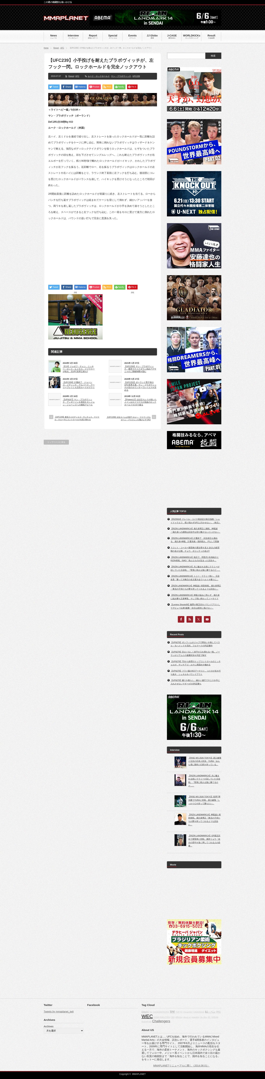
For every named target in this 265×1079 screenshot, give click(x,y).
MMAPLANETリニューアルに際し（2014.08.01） (181, 1065)
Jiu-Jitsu (203, 1017)
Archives (48, 1026)
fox (151, 1012)
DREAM (214, 1017)
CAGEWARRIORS (161, 1012)
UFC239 (136, 76)
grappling (195, 1017)
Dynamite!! (188, 1012)
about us (187, 1017)
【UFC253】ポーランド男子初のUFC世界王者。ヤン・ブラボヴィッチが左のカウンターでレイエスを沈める (140, 386)
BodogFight (147, 1021)
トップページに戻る (56, 442)
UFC (62, 48)
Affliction (179, 1017)
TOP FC (179, 1012)
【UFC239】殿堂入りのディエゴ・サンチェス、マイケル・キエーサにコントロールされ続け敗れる (77, 418)
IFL (209, 1017)
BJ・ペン (210, 1011)
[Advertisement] (102, 249)
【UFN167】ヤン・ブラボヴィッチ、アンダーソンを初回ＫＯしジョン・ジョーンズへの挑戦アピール (79, 402)
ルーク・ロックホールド (99, 76)
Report (56, 48)
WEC (147, 1016)
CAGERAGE (198, 1012)
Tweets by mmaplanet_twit (59, 1011)
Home (46, 48)
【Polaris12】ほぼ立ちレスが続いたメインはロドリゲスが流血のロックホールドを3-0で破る (140, 402)
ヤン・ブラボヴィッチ (121, 76)
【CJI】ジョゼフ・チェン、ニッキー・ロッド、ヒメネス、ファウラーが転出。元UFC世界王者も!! (79, 369)
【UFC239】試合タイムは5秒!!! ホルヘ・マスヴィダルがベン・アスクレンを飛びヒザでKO (128, 418)
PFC (218, 1012)
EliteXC (145, 1012)
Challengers (161, 1021)
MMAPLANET (139, 1074)
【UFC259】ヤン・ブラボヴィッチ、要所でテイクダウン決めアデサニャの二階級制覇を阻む (140, 369)
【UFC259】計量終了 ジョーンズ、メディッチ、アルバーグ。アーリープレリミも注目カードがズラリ (79, 385)
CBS (173, 1017)
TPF (172, 1011)
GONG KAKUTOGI (162, 1017)
